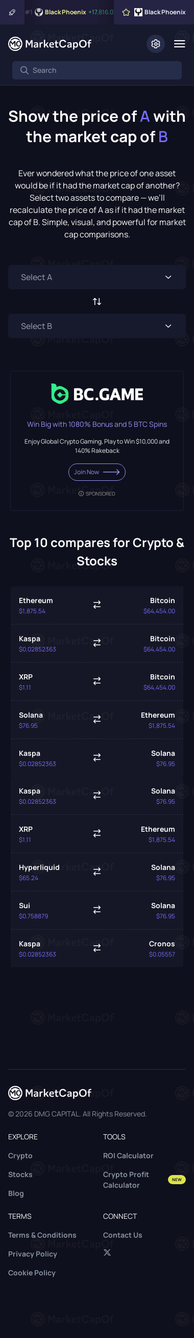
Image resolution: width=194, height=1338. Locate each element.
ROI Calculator (128, 1155)
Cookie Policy (32, 1272)
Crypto (20, 1155)
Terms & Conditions (42, 1235)
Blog (16, 1193)
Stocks (20, 1174)
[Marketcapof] (49, 44)
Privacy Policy (32, 1254)
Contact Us (122, 1235)
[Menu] (179, 44)
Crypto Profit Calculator (144, 1179)
